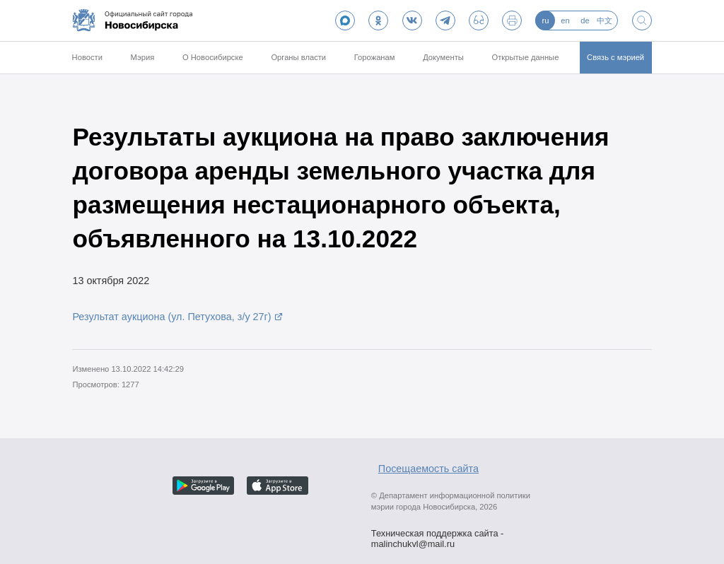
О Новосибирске (212, 57)
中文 (604, 20)
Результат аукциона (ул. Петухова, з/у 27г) (171, 316)
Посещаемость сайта (428, 468)
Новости (87, 57)
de (584, 20)
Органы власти (298, 57)
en (565, 20)
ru (545, 20)
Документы (443, 57)
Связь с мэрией (615, 57)
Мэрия (143, 57)
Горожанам (374, 57)
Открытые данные (525, 57)
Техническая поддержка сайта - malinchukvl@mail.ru (437, 535)
